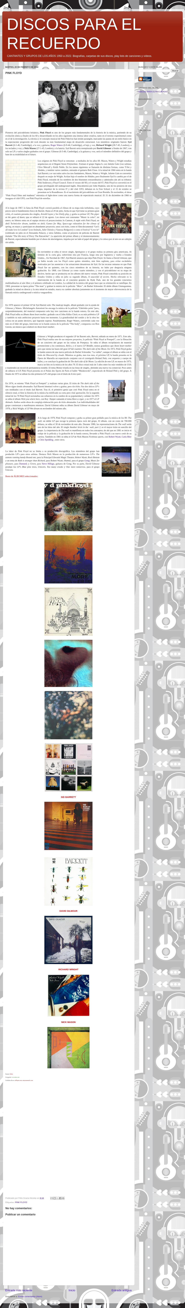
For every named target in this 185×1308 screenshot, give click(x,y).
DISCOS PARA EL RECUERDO (152, 92)
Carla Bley (126, 436)
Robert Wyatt (115, 436)
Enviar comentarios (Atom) (30, 1296)
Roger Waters (57, 145)
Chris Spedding (46, 440)
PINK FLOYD (21, 1202)
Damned (23, 463)
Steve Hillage (48, 463)
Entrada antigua (122, 1290)
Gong (87, 460)
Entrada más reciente (18, 1290)
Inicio (72, 1290)
